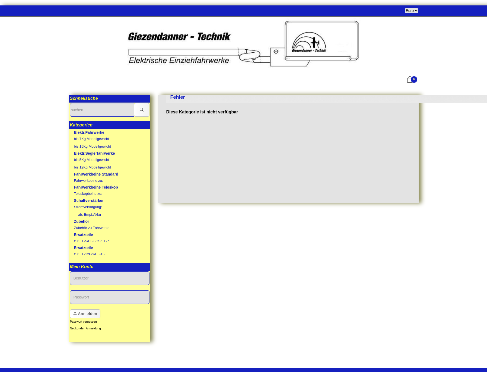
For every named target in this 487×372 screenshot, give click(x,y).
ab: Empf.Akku (89, 214)
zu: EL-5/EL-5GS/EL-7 (91, 241)
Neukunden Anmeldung (85, 328)
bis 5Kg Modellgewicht (91, 160)
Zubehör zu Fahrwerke (92, 228)
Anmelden (85, 313)
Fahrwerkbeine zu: (88, 181)
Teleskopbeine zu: (88, 194)
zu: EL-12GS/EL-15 (89, 254)
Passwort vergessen (83, 321)
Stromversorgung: (88, 207)
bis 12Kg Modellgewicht (92, 167)
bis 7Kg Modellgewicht (91, 139)
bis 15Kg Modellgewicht (92, 146)
